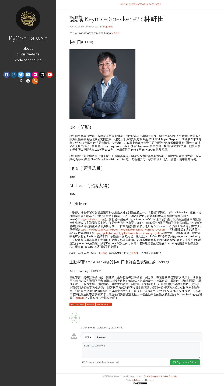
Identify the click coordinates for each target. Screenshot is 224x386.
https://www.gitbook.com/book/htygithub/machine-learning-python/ (122, 229)
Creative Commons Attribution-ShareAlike (161, 376)
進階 (134, 253)
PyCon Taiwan (28, 38)
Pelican (137, 380)
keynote (90, 304)
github (80, 297)
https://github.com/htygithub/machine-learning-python (128, 233)
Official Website (28, 54)
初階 (103, 253)
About (28, 48)
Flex (147, 380)
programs (108, 26)
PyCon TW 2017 (103, 304)
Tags (151, 4)
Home (122, 4)
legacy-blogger (77, 304)
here (116, 33)
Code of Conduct (28, 60)
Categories (142, 4)
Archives (130, 4)
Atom (158, 4)
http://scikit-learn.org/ (91, 219)
